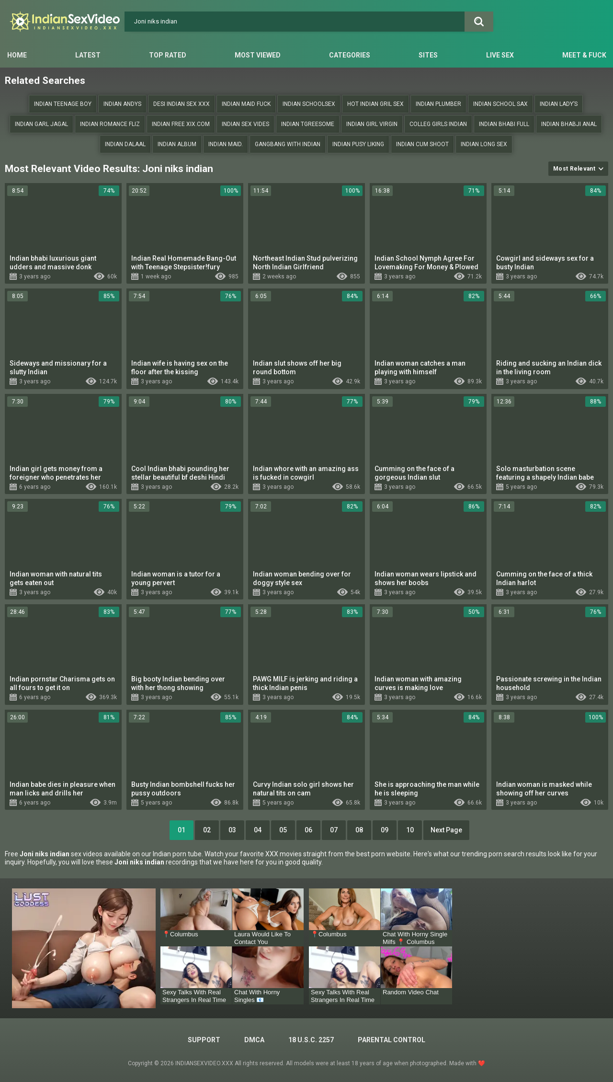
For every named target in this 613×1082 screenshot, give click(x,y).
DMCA (254, 1040)
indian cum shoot (422, 144)
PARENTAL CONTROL (391, 1040)
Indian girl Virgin (371, 124)
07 (334, 830)
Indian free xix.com (181, 124)
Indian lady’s (559, 104)
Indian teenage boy (62, 104)
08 (359, 830)
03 (232, 830)
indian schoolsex (309, 104)
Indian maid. (225, 144)
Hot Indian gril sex (375, 104)
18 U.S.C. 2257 (311, 1040)
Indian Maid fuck (246, 104)
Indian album (177, 144)
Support (204, 1040)
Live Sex (500, 55)
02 (207, 830)
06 (308, 830)
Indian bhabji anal (569, 124)
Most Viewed (258, 55)
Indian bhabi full (504, 124)
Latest (88, 55)
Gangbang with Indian (287, 144)
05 (283, 830)
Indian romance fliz (110, 124)
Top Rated (167, 55)
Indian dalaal (125, 144)
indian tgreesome (307, 124)
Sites (428, 55)
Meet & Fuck (584, 55)
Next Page (446, 830)
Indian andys (122, 104)
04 (257, 830)
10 (410, 830)
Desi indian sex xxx (181, 104)
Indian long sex (484, 144)
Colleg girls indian (438, 124)
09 (384, 830)
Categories (349, 55)
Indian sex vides (245, 124)
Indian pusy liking (358, 144)
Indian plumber (438, 104)
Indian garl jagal (41, 124)
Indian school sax (500, 104)
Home (17, 55)
